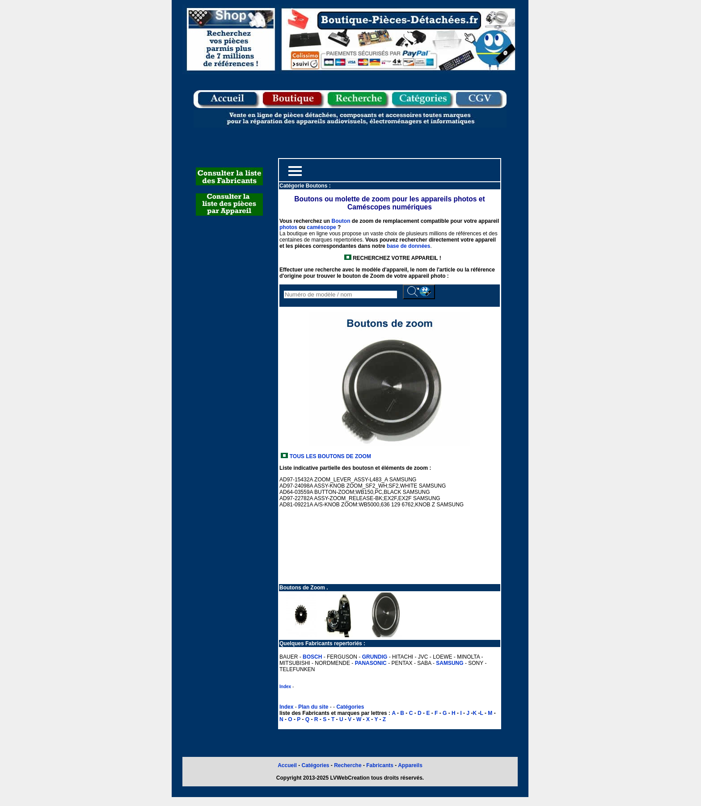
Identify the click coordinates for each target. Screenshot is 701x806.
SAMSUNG (449, 663)
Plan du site (313, 707)
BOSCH (312, 657)
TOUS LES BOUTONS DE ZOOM (329, 456)
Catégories (350, 707)
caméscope (321, 227)
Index (285, 686)
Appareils (410, 765)
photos (288, 227)
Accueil (287, 765)
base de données (408, 246)
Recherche (347, 765)
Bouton (340, 221)
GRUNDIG (375, 657)
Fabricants (380, 765)
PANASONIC (371, 663)
